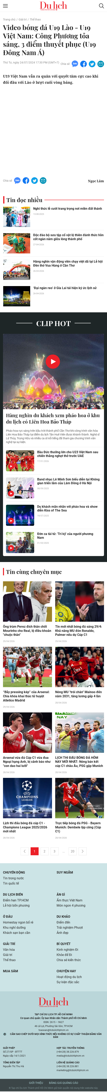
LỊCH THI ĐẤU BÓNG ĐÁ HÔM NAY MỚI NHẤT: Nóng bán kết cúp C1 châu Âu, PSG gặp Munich (79, 762)
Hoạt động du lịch (69, 977)
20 (72, 852)
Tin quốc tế (11, 884)
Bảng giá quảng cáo (63, 1083)
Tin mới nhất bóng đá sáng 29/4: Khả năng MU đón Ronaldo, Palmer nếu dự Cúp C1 (78, 631)
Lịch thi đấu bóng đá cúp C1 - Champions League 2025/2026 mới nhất (25, 828)
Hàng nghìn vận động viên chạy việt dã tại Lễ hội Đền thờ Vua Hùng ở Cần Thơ (68, 263)
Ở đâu (8, 917)
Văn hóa (9, 950)
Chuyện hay (66, 972)
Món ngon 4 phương (71, 906)
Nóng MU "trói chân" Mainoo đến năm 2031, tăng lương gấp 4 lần (78, 694)
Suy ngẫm (65, 873)
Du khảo (63, 917)
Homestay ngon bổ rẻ (18, 923)
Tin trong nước (13, 879)
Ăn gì (61, 895)
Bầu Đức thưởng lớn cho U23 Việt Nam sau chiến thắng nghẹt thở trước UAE (67, 454)
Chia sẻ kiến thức (69, 960)
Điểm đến (63, 923)
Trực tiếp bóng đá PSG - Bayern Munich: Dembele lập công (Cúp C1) (78, 828)
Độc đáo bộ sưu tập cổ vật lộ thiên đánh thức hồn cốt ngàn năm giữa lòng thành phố (68, 237)
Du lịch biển (13, 895)
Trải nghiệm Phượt (70, 928)
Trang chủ (9, 19)
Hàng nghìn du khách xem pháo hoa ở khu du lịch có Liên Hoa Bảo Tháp (53, 418)
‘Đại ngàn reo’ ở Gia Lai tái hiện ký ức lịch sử (65, 288)
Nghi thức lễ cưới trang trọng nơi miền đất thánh (67, 208)
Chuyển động (14, 873)
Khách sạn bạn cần (16, 933)
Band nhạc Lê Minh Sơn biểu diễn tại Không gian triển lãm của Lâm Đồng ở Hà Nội (68, 481)
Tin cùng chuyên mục (34, 571)
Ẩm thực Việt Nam (69, 901)
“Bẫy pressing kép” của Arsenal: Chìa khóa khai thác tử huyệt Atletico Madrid (26, 697)
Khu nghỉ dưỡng (14, 928)
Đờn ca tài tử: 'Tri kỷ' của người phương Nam (65, 536)
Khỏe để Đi (64, 955)
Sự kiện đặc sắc (68, 983)
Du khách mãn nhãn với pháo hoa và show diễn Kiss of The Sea (67, 508)
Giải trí (23, 19)
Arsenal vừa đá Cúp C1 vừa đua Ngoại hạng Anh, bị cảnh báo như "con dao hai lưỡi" (27, 762)
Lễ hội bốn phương (16, 906)
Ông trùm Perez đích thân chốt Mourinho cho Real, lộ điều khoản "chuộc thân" (27, 631)
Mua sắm (10, 972)
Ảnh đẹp (62, 933)
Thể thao (35, 19)
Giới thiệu (36, 1083)
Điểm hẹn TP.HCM (15, 901)
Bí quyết (64, 944)
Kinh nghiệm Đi (67, 950)
